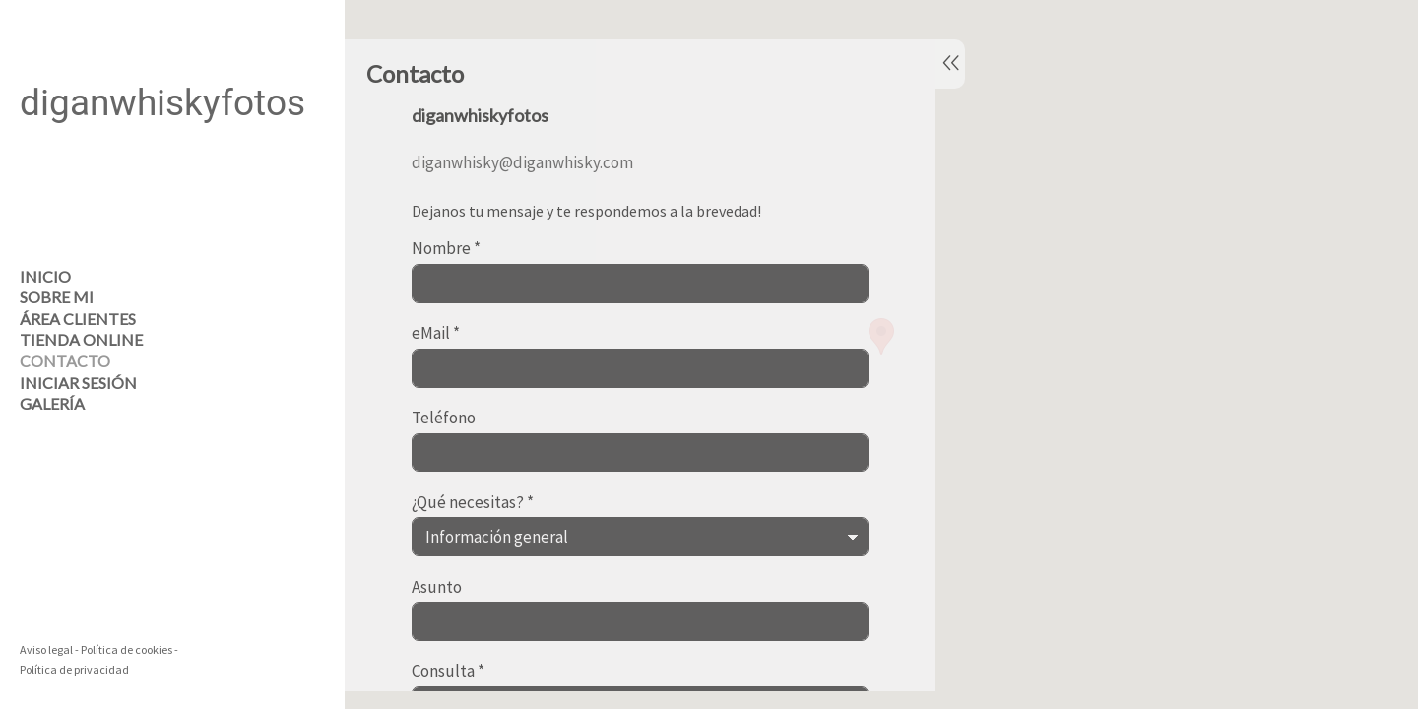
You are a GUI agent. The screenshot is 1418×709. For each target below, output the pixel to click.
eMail (436, 334)
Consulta (448, 671)
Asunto (437, 588)
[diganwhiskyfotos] (162, 187)
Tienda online (81, 339)
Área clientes (78, 318)
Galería (52, 403)
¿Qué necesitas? (473, 503)
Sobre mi (57, 297)
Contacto (65, 361)
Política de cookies (126, 649)
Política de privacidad (74, 669)
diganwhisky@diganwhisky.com (522, 162)
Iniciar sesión (78, 382)
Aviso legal (46, 649)
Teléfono (444, 418)
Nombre (446, 249)
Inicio (45, 276)
